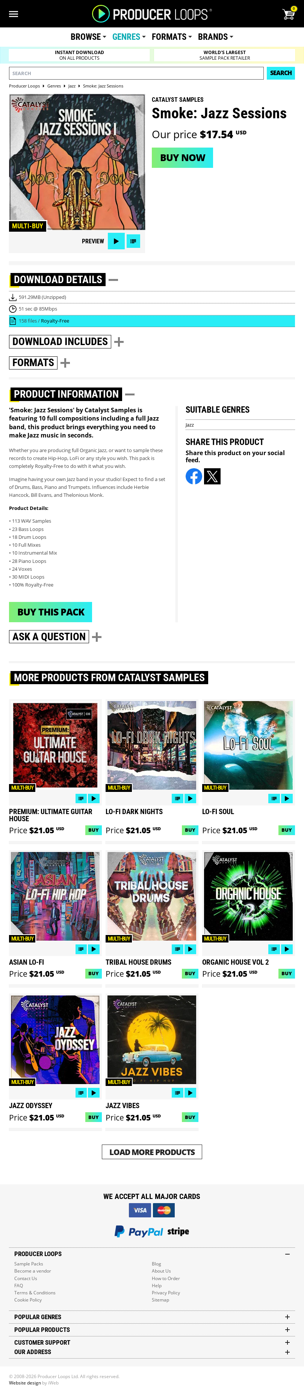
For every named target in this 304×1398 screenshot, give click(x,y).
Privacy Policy (166, 1292)
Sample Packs (28, 1264)
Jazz (190, 424)
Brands (213, 37)
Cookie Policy (28, 1300)
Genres (126, 37)
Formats (169, 37)
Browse (86, 37)
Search (281, 73)
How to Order (166, 1278)
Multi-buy (27, 226)
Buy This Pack (50, 611)
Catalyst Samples (178, 99)
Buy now (182, 157)
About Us (161, 1271)
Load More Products (152, 1151)
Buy (93, 829)
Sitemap (160, 1300)
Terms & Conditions (35, 1292)
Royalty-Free (55, 320)
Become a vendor (32, 1271)
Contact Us (25, 1278)
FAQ (18, 1285)
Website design (25, 1383)
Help (157, 1285)
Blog (156, 1264)
